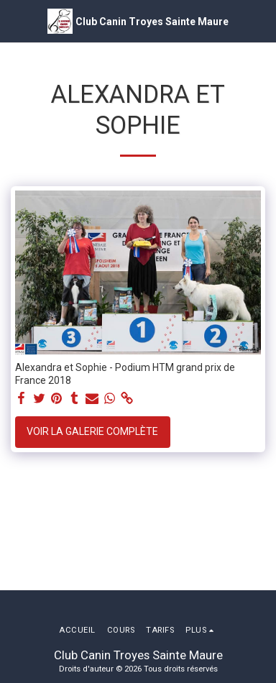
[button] (16, 21)
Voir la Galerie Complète (92, 431)
